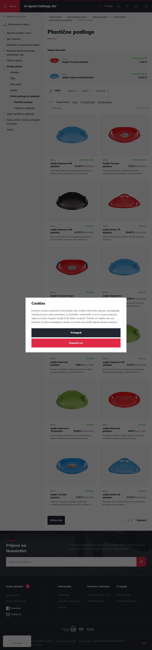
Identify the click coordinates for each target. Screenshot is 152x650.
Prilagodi (76, 333)
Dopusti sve (76, 343)
